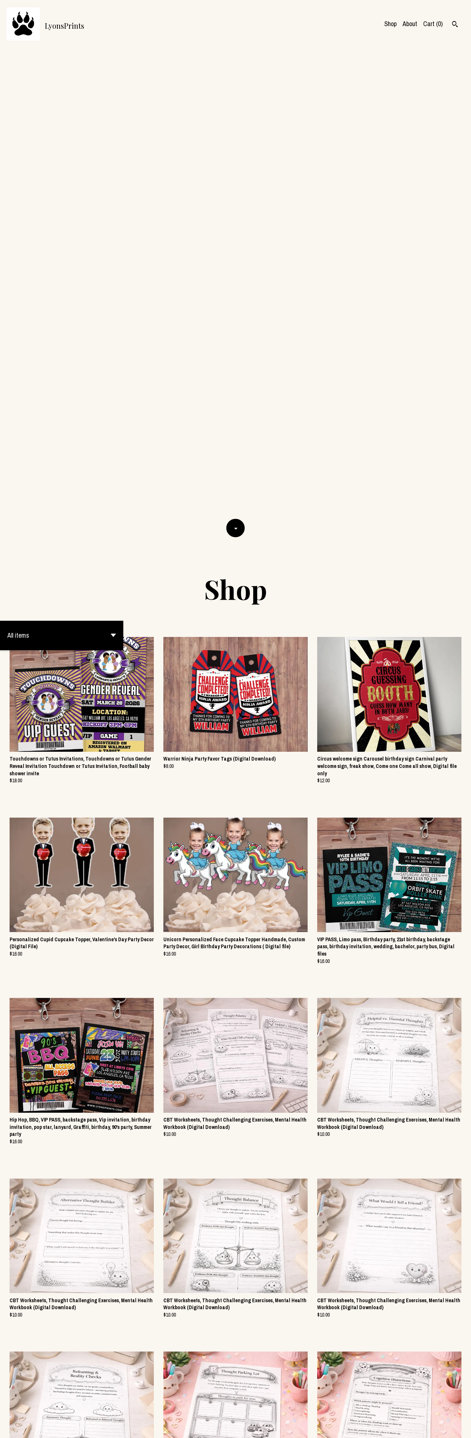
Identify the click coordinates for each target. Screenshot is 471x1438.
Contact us (347, 1426)
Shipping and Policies (390, 1426)
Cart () (433, 23)
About (410, 23)
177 (271, 1407)
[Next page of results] (281, 1407)
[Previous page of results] (190, 1407)
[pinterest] (455, 1426)
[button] (61, 166)
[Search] (455, 25)
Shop (390, 23)
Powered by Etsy (77, 1426)
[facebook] (430, 1426)
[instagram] (443, 1426)
